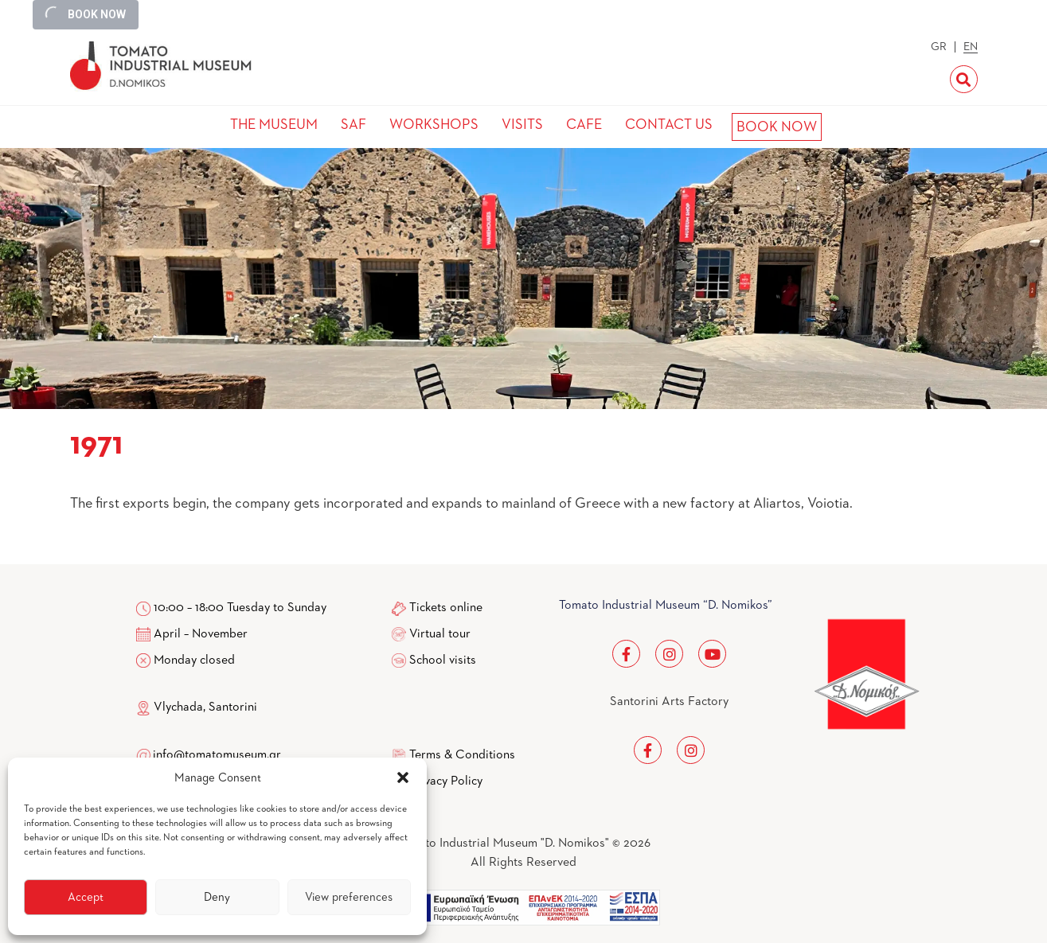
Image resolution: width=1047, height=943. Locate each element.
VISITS (522, 125)
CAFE (584, 125)
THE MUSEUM (274, 125)
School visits (442, 660)
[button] (403, 777)
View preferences (349, 897)
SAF (353, 125)
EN (970, 47)
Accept (86, 897)
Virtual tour (440, 634)
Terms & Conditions (462, 755)
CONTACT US (669, 125)
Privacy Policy (445, 781)
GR (939, 47)
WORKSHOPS (434, 125)
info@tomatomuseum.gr (217, 755)
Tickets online (445, 608)
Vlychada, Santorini (196, 707)
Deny (217, 897)
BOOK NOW (776, 127)
